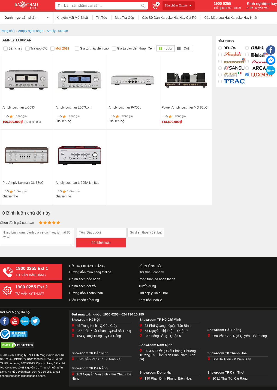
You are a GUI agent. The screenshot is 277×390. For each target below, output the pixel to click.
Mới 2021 (59, 49)
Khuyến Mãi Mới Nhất (72, 17)
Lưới (165, 48)
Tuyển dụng (147, 286)
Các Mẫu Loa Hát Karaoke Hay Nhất (230, 17)
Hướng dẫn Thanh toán (86, 293)
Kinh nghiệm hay (262, 5)
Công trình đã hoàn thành (156, 279)
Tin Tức (101, 17)
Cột (183, 48)
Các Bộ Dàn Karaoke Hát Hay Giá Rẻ (169, 17)
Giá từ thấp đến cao (92, 49)
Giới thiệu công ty (151, 272)
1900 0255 (227, 5)
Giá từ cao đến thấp (129, 49)
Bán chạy (12, 49)
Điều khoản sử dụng (84, 300)
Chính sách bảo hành (84, 279)
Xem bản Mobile (150, 300)
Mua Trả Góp (124, 17)
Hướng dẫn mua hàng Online (90, 272)
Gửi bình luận (101, 242)
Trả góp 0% (36, 49)
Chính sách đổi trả (82, 286)
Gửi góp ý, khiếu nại (153, 293)
